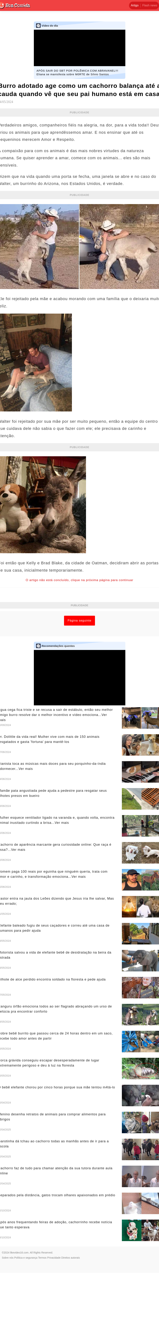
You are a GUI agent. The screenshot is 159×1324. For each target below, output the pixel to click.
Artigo (135, 5)
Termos (42, 1308)
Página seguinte (79, 671)
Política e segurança (26, 1308)
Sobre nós (8, 1308)
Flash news (149, 5)
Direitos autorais (70, 1308)
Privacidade (54, 1308)
